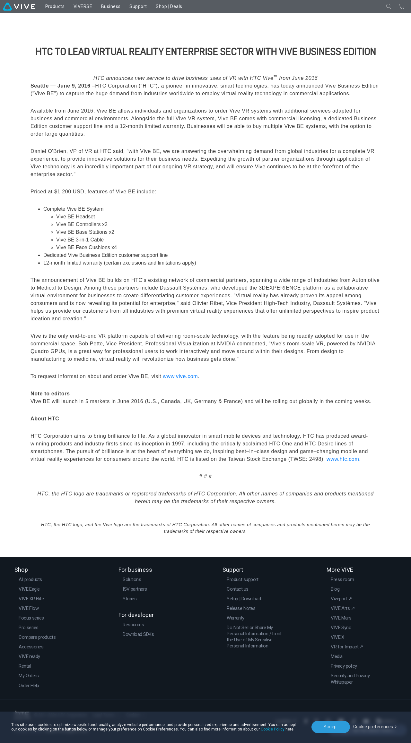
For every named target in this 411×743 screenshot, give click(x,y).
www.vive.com (180, 376)
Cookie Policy (272, 729)
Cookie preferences (373, 726)
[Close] (388, 6)
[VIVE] (19, 6)
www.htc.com (343, 459)
